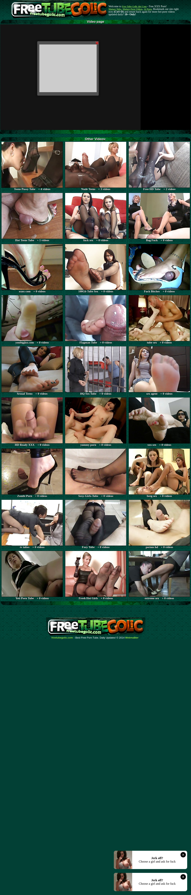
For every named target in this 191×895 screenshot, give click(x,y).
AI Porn (148, 9)
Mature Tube (114, 9)
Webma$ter (132, 637)
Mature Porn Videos (132, 9)
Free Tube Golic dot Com (134, 6)
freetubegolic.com (62, 637)
